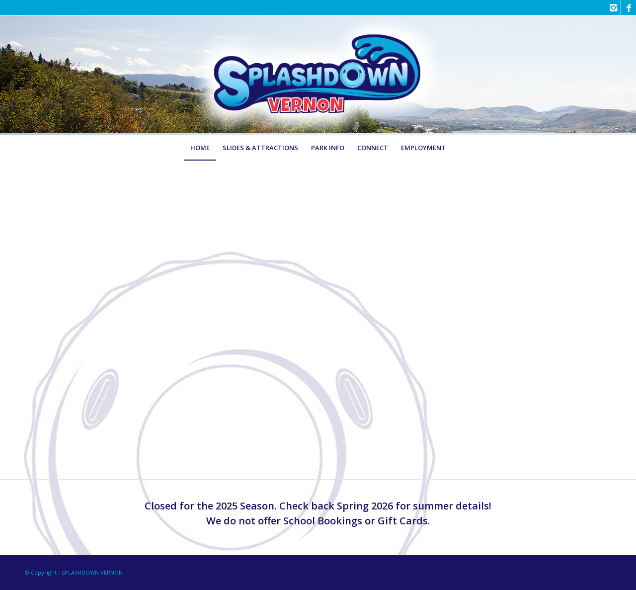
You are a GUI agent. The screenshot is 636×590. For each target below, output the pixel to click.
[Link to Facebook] (628, 7)
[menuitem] (200, 147)
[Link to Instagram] (613, 7)
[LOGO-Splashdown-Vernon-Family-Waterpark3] (318, 75)
